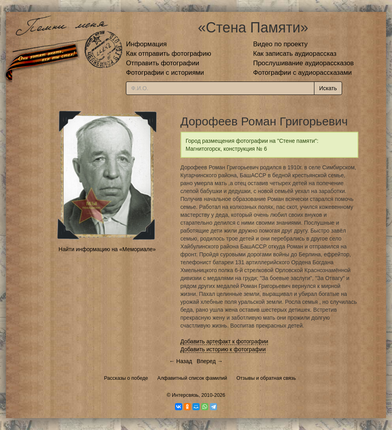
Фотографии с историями (165, 72)
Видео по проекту (280, 44)
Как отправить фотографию (168, 53)
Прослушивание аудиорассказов (303, 63)
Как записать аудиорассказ (295, 53)
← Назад (180, 361)
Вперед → (210, 361)
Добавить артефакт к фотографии (224, 341)
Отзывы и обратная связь (266, 378)
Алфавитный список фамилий (192, 378)
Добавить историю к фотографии (223, 349)
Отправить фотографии (162, 63)
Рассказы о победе (126, 378)
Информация (146, 44)
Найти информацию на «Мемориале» (107, 249)
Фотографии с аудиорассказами (302, 72)
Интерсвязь (185, 395)
